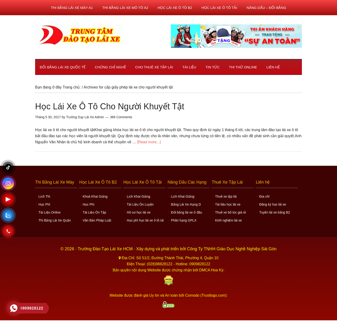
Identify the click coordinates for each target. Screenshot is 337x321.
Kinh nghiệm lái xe (228, 219)
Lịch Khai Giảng (138, 196)
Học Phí (44, 204)
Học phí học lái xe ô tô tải (144, 219)
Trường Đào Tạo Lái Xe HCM (106, 247)
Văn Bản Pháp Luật (96, 219)
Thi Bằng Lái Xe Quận (54, 219)
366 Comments (121, 117)
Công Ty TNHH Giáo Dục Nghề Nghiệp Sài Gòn (232, 247)
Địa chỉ (264, 196)
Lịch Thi (44, 196)
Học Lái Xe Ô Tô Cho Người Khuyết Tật (109, 106)
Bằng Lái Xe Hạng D (185, 204)
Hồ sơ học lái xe (138, 211)
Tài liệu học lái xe (227, 204)
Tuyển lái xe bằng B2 (274, 211)
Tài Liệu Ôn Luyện (139, 204)
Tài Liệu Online (49, 211)
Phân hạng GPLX (183, 219)
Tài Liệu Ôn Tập (94, 211)
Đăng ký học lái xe (272, 204)
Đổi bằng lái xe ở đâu (185, 211)
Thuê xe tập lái (225, 196)
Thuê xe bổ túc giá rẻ (230, 211)
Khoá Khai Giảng (94, 196)
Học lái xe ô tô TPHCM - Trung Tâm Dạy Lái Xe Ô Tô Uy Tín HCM (79, 34)
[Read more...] (149, 142)
